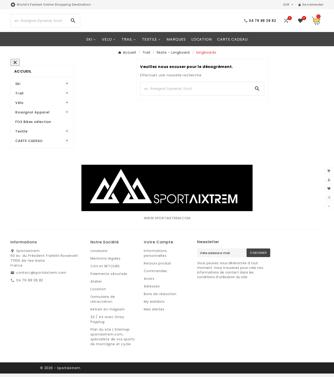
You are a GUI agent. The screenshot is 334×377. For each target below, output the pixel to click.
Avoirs (149, 282)
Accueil (22, 74)
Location (98, 292)
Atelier (96, 285)
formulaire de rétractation (102, 302)
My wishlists (154, 305)
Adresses (152, 289)
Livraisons (99, 254)
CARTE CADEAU (29, 144)
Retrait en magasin (107, 312)
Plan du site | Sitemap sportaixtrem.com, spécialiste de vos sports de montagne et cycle (112, 340)
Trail (19, 96)
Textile (21, 134)
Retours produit (157, 266)
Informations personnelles (155, 256)
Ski (17, 87)
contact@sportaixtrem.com (41, 276)
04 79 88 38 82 (29, 283)
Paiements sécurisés (108, 277)
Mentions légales (105, 262)
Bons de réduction (160, 297)
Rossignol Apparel (32, 115)
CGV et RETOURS (105, 269)
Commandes (155, 274)
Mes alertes (154, 312)
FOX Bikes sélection (33, 125)
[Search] (38, 25)
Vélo (19, 106)
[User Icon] (311, 4)
